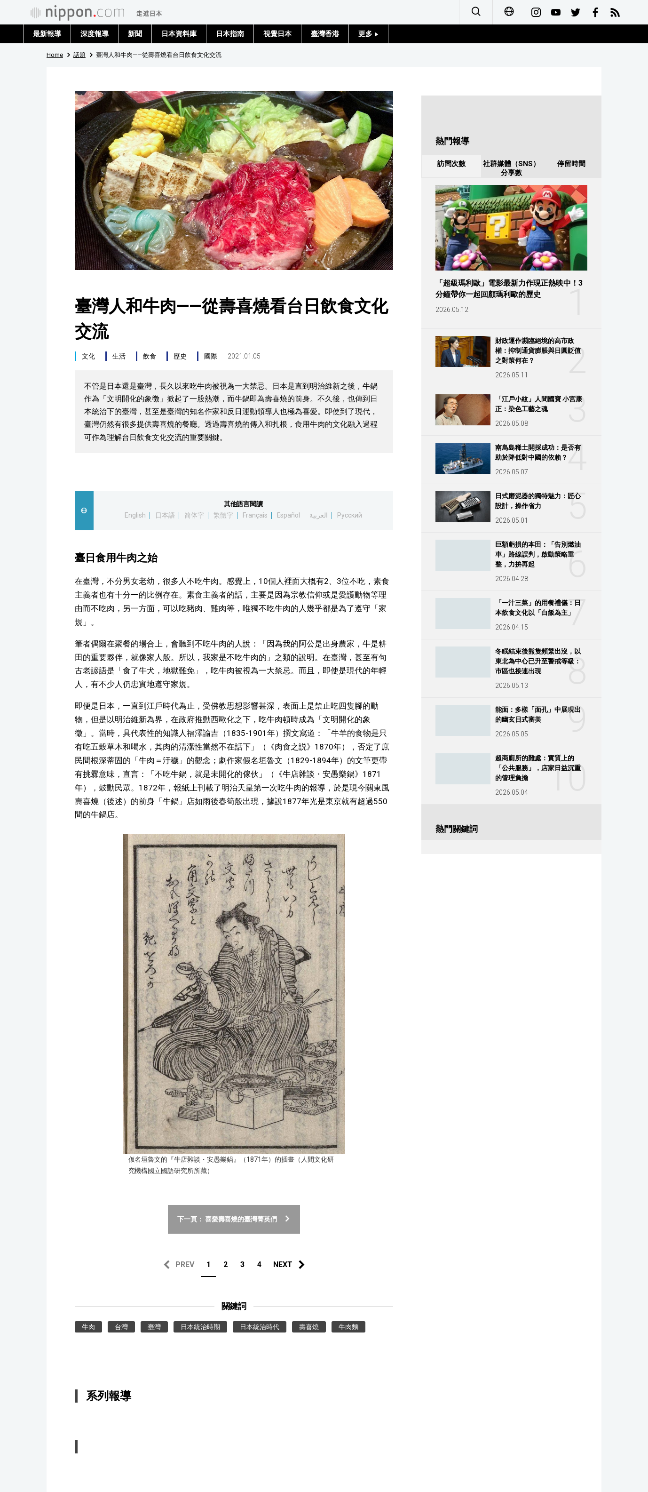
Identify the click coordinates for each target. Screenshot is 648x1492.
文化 (88, 356)
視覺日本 (277, 34)
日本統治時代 (259, 1327)
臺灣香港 (325, 34)
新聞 (135, 34)
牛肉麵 (348, 1327)
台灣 (121, 1327)
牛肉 (88, 1327)
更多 (368, 34)
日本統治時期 (200, 1327)
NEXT (282, 1264)
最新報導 (47, 34)
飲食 (149, 356)
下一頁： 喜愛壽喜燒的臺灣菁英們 (234, 1219)
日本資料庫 (179, 34)
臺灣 (154, 1327)
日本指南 (230, 34)
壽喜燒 (309, 1327)
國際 (210, 356)
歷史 (180, 356)
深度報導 (94, 34)
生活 (119, 356)
